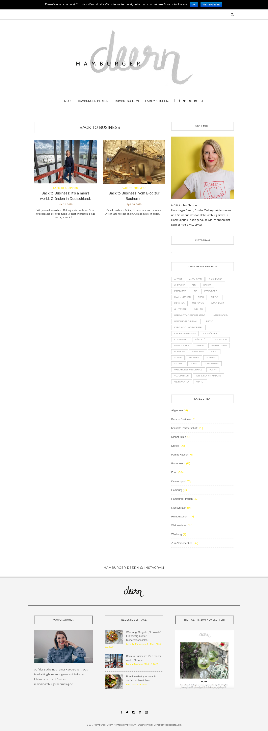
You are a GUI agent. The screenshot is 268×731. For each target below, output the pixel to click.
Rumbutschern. (127, 101)
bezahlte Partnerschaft (184, 428)
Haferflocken (220, 315)
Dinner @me (178, 436)
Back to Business (99, 127)
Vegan (212, 370)
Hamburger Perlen (182, 498)
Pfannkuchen (219, 345)
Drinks (207, 285)
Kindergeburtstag (185, 333)
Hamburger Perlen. (93, 101)
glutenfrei (180, 309)
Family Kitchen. (157, 101)
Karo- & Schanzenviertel (188, 327)
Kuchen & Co (181, 339)
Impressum (130, 724)
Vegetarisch (181, 376)
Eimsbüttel (180, 291)
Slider (178, 358)
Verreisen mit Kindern (208, 376)
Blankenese (215, 279)
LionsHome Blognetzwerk (168, 724)
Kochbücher (210, 333)
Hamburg (176, 489)
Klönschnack (178, 507)
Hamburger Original (186, 321)
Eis (195, 291)
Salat (214, 352)
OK (193, 4)
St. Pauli (178, 364)
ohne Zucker (181, 345)
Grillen (198, 309)
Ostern (200, 345)
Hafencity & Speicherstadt (189, 315)
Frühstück (198, 303)
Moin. (68, 101)
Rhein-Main (198, 352)
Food (174, 472)
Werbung (176, 534)
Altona (178, 279)
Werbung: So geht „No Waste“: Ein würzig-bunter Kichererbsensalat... (144, 636)
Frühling (179, 303)
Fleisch (215, 297)
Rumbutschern (179, 516)
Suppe (193, 364)
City (194, 285)
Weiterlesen (211, 4)
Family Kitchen (182, 297)
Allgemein (177, 410)
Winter (200, 382)
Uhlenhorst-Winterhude (188, 370)
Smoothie (194, 358)
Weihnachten (181, 382)
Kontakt (118, 724)
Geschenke (217, 303)
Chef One (179, 285)
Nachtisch (221, 339)
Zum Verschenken (181, 543)
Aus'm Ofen (195, 279)
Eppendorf (210, 291)
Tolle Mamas (211, 364)
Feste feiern (178, 463)
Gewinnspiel (178, 481)
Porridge (179, 352)
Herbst (209, 321)
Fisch (201, 297)
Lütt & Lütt (201, 339)
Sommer (210, 358)
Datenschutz (145, 724)
